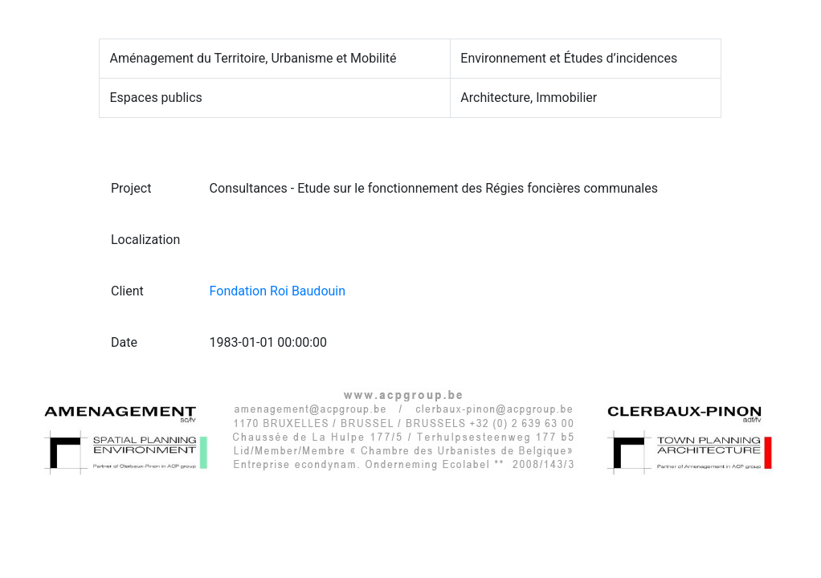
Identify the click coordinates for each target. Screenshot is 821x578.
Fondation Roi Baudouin (277, 291)
